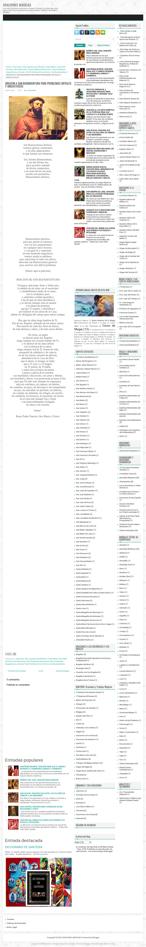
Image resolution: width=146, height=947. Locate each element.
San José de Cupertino (85, 490)
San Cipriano (81, 420)
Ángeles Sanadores (84, 676)
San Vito (79, 565)
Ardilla (122, 557)
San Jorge (80, 479)
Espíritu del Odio (83, 716)
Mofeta (122, 701)
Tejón (121, 752)
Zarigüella (123, 773)
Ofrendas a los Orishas (85, 728)
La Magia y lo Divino (90, 332)
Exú (77, 720)
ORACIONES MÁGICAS (17, 4)
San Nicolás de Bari (84, 538)
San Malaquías (82, 522)
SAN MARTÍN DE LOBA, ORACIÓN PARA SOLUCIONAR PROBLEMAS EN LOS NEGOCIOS (100, 194)
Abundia (123, 372)
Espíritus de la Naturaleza (130, 420)
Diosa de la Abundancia (129, 375)
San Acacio (81, 381)
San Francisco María (84, 451)
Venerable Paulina (83, 640)
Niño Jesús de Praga (128, 175)
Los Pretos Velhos (83, 807)
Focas (122, 651)
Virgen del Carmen (127, 272)
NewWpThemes (46, 944)
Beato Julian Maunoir (85, 365)
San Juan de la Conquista (130, 326)
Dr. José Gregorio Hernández (126, 303)
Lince (121, 689)
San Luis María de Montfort (87, 518)
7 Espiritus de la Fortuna (129, 55)
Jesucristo (123, 153)
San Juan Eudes (82, 498)
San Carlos (80, 408)
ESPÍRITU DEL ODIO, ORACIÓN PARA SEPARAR (39, 780)
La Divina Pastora (126, 195)
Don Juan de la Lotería (128, 291)
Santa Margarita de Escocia (87, 620)
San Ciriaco (80, 424)
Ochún (78, 724)
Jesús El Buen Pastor (128, 157)
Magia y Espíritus (100, 335)
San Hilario (80, 467)
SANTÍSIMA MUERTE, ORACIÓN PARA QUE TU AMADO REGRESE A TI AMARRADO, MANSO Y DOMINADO (42, 768)
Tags (90, 45)
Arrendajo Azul (125, 565)
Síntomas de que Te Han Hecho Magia (89, 341)
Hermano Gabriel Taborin (86, 369)
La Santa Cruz (125, 171)
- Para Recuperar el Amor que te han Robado (129, 38)
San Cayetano (82, 412)
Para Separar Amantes (128, 103)
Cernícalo (123, 608)
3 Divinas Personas (127, 133)
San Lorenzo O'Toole (85, 510)
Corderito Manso (126, 141)
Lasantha (71, 944)
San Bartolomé (82, 396)
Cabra (121, 592)
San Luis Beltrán (82, 514)
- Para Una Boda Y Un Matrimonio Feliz (128, 44)
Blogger (109, 851)
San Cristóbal (81, 428)
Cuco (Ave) (124, 643)
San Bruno (80, 404)
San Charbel (81, 416)
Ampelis (122, 545)
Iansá (78, 799)
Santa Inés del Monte (85, 604)
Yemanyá (80, 775)
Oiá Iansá (80, 810)
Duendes (123, 382)
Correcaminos (125, 635)
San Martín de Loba (84, 534)
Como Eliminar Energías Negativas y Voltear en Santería (129, 63)
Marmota (123, 697)
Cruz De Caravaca (126, 145)
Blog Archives (103, 45)
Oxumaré (79, 818)
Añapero (123, 580)
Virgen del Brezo (126, 268)
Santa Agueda (82, 573)
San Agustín (81, 384)
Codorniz (123, 623)
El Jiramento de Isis (97, 330)
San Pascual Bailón (84, 561)
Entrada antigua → (63, 671)
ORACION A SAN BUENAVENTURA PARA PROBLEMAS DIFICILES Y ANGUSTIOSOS (38, 85)
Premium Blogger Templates (87, 944)
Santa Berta (81, 577)
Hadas (122, 426)
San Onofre (80, 545)
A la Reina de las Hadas (129, 359)
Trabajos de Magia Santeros (88, 763)
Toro (121, 760)
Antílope (123, 553)
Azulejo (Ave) (125, 576)
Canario (122, 596)
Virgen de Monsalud (127, 248)
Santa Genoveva (83, 600)
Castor (122, 604)
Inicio (41, 671)
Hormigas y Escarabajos (129, 655)
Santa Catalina (82, 585)
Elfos (121, 392)
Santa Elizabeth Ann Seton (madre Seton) (93, 593)
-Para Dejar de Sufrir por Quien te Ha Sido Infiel (129, 50)
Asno (121, 568)
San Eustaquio (82, 443)
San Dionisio (81, 436)
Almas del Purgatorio (85, 361)
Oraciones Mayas (126, 712)
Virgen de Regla (82, 767)
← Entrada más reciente (16, 671)
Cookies (10, 919)
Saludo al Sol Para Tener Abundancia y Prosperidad (129, 518)
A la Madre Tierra (126, 474)
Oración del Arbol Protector (126, 505)
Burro (121, 588)
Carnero (122, 600)
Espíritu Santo (125, 149)
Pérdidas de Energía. (105, 337)
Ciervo (122, 612)
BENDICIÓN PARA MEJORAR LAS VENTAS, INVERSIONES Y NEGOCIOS (100, 151)
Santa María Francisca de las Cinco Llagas (94, 624)
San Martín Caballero (84, 530)
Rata (121, 736)
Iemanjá (79, 803)
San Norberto (81, 542)
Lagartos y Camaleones (129, 665)
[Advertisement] (38, 43)
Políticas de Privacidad (16, 923)
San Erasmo (81, 439)
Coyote (122, 639)
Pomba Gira (81, 751)
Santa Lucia (81, 608)
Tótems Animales (126, 530)
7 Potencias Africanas (85, 696)
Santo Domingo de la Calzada (88, 636)
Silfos (121, 436)
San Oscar (80, 549)
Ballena (122, 584)
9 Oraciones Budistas (128, 341)
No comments (30, 90)
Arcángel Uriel (82, 668)
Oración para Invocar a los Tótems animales (128, 511)
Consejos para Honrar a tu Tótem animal (129, 493)
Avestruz (123, 572)
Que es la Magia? (81, 339)
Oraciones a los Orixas (85, 735)
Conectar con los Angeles (87, 672)
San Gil (79, 459)
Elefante (122, 647)
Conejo (122, 631)
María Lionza (124, 323)
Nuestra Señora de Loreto (130, 212)
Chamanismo (125, 481)
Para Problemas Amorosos (39, 69)
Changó (79, 704)
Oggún (79, 731)
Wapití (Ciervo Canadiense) (125, 768)
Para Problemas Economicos (38, 72)
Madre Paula (81, 377)
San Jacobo (81, 471)
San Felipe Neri (82, 447)
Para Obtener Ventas (128, 99)
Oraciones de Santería (85, 739)
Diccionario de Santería (86, 708)
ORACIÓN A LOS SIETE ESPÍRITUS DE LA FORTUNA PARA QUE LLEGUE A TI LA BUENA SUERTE (100, 112)
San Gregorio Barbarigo (86, 463)
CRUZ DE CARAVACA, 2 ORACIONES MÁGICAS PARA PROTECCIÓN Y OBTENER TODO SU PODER (99, 92)
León (121, 679)
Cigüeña (122, 616)
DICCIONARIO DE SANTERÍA (23, 847)
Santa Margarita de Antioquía (88, 616)
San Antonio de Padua (85, 392)
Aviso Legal (12, 927)
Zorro (121, 777)
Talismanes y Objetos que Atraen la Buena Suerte (130, 799)
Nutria (121, 708)
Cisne (121, 619)
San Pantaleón (82, 557)
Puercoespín (124, 724)
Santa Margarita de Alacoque (88, 612)
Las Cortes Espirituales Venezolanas (129, 317)
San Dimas (80, 432)
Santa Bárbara (82, 581)
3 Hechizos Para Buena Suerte (88, 692)
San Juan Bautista (83, 494)
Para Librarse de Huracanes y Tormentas (129, 91)
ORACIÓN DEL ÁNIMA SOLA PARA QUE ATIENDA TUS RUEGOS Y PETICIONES (100, 230)
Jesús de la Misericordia (129, 165)
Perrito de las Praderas (128, 720)
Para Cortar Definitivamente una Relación (127, 78)
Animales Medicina (127, 478)
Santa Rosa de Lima (84, 632)
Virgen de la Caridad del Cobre (89, 771)
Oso (121, 716)
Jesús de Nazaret (126, 161)
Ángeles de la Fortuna (85, 680)
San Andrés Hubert (84, 388)
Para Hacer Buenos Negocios (127, 85)
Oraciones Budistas (127, 345)
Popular (80, 45)
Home (8, 67)
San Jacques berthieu (85, 475)
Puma (121, 728)
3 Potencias (124, 287)
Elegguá (79, 712)
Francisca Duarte (126, 312)
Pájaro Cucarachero (127, 732)
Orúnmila (79, 747)
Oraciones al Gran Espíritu (130, 498)
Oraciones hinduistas (128, 451)
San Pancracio (82, 553)
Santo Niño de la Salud (129, 179)
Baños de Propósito (84, 700)
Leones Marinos (126, 671)
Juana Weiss (81, 373)
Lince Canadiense (126, 693)
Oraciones (17, 67)
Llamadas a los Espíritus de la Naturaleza (129, 431)
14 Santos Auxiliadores (85, 357)
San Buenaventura (58, 72)
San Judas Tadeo (83, 506)
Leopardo (123, 675)
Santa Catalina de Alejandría (88, 589)
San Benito (80, 400)
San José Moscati (83, 487)
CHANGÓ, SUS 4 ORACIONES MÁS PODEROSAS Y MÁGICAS (100, 211)
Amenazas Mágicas (81, 321)
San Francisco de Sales (86, 455)
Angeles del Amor (83, 664)
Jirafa (121, 661)
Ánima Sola (81, 779)
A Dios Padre (124, 137)
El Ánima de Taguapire (128, 309)
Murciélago (124, 705)
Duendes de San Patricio (129, 386)
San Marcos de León (84, 526)
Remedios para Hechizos (102, 339)
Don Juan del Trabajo (128, 299)
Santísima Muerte (126, 113)
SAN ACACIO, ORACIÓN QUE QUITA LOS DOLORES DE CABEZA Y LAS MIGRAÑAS (42, 794)
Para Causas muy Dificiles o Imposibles (39, 67)
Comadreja (124, 627)
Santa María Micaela (84, 628)
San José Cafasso (83, 483)
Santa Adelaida (82, 569)
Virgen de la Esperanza (129, 262)
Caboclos (80, 791)
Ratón (121, 740)
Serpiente (123, 748)
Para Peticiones (20, 69)
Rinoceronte (124, 744)
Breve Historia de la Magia (103, 320)
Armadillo (123, 561)
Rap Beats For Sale (107, 944)
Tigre (121, 756)
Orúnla (78, 743)
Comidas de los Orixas (85, 795)
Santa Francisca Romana (86, 597)
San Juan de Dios (83, 502)
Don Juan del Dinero (128, 295)
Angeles (79, 654)
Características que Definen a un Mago (92, 323)
